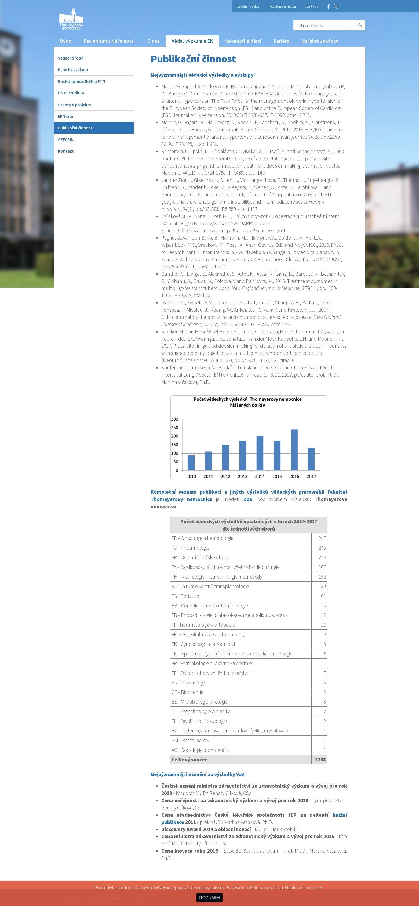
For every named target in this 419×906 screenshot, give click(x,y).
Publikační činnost (75, 127)
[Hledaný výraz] (324, 25)
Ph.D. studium (71, 92)
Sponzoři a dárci (243, 41)
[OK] (360, 25)
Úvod (66, 41)
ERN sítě (65, 116)
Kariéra (282, 41)
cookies (316, 887)
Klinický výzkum (73, 69)
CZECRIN (66, 139)
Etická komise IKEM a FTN (81, 81)
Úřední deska (248, 6)
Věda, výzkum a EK (192, 41)
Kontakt (311, 6)
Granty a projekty (74, 104)
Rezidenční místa (282, 6)
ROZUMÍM (209, 898)
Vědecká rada (70, 58)
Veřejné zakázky (320, 41)
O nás (153, 41)
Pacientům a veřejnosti (109, 41)
